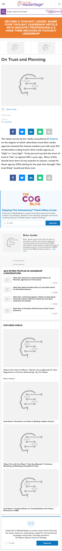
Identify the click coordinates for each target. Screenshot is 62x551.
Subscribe (53, 223)
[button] (59, 4)
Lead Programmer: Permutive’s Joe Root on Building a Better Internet (28, 421)
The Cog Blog (6, 122)
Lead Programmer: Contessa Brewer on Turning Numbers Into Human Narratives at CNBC (28, 510)
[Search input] (18, 12)
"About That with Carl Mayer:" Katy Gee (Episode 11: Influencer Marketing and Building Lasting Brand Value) (28, 465)
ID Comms (52, 139)
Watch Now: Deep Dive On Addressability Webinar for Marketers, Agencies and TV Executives (32, 279)
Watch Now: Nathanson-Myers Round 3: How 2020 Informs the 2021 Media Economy (34, 288)
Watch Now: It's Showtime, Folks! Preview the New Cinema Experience (33, 309)
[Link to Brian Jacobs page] (31, 109)
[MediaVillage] (30, 4)
